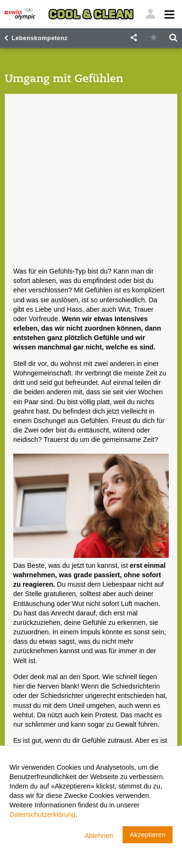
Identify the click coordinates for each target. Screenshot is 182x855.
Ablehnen (98, 835)
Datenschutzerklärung (42, 814)
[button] (133, 38)
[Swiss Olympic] (20, 14)
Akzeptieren (147, 834)
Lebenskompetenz (40, 38)
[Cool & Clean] (91, 14)
